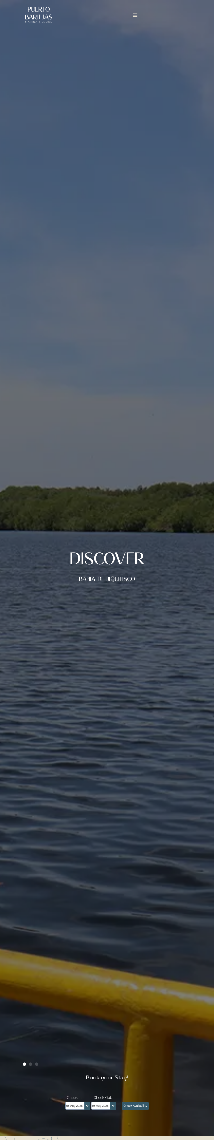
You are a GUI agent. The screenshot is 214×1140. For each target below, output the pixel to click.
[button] (135, 14)
